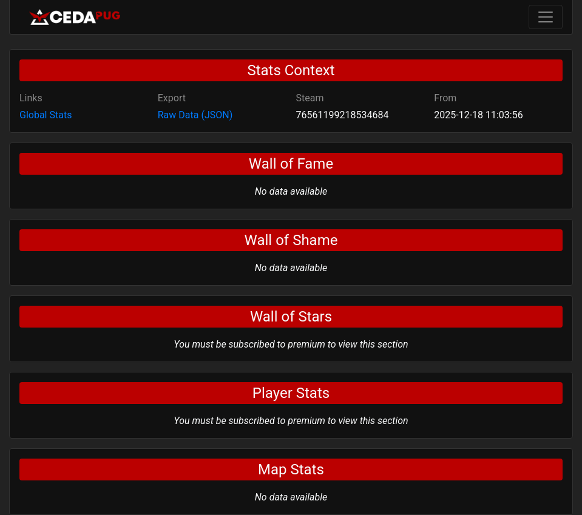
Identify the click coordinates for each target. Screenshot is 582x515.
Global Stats (45, 115)
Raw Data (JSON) (195, 115)
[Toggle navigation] (546, 17)
